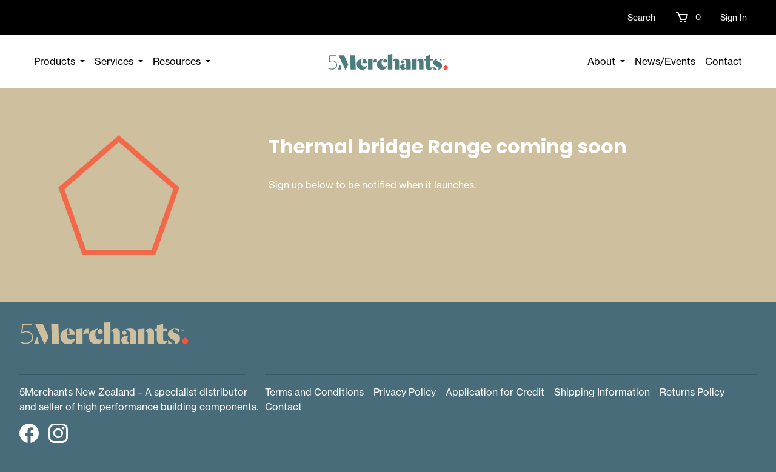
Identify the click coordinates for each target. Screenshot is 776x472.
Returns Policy (692, 392)
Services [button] (115, 61)
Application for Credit (495, 392)
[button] (688, 17)
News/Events (665, 61)
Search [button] (641, 17)
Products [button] (56, 61)
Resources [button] (178, 61)
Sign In (733, 17)
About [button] (602, 61)
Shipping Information (602, 392)
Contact (723, 61)
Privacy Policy (404, 392)
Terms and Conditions (314, 392)
